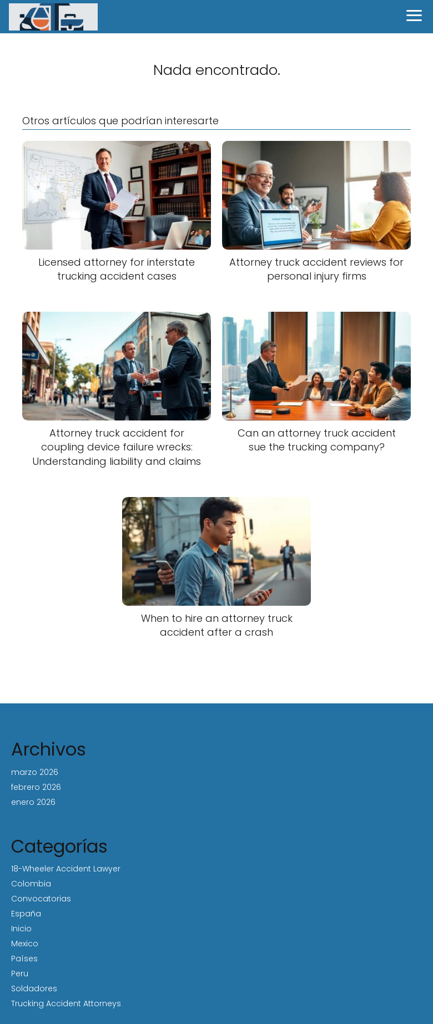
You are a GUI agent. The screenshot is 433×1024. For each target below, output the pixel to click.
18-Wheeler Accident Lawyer (65, 868)
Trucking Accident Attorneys (66, 1003)
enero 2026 (33, 802)
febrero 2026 (36, 787)
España (26, 913)
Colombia (31, 883)
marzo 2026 (34, 772)
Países (24, 958)
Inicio (21, 928)
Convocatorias (41, 898)
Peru (19, 973)
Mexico (24, 943)
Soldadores (34, 988)
